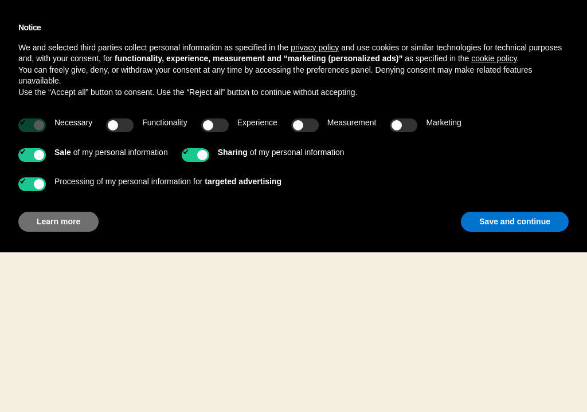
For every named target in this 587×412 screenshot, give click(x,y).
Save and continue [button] (514, 221)
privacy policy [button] (315, 47)
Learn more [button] (58, 221)
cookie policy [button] (493, 58)
